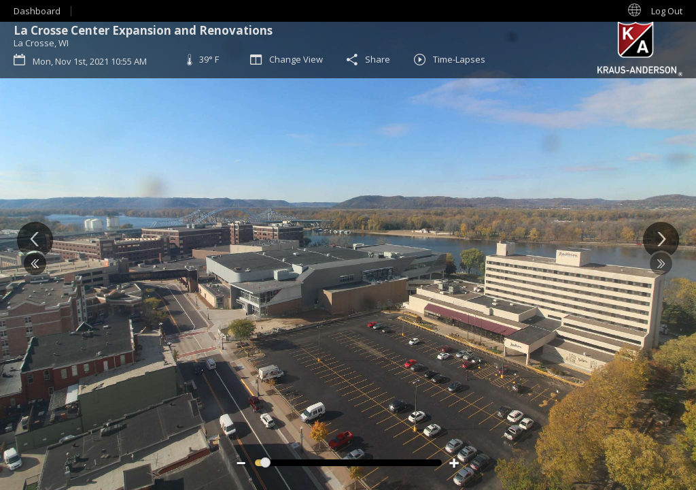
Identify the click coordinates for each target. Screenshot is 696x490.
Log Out (666, 11)
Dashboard (37, 11)
